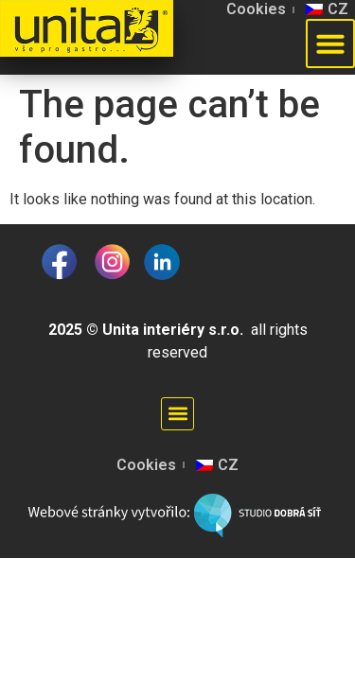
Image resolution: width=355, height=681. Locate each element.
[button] (177, 413)
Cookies (256, 9)
